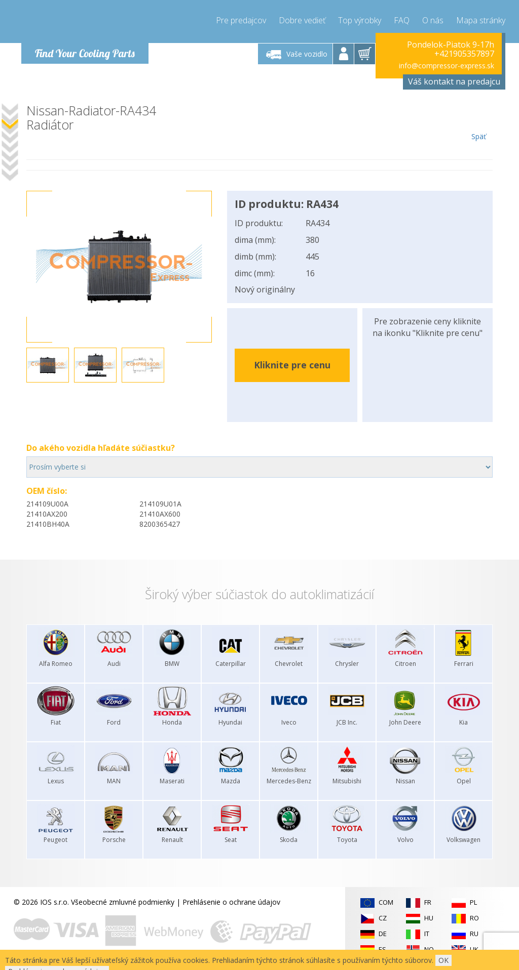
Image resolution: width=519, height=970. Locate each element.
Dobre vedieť (302, 20)
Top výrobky (359, 20)
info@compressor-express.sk (446, 65)
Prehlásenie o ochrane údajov (231, 902)
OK (443, 960)
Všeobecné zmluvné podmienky (122, 902)
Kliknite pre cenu (292, 365)
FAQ (402, 20)
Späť (479, 122)
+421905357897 (464, 53)
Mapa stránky (480, 20)
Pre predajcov (241, 20)
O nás (432, 20)
